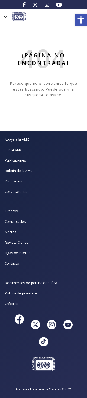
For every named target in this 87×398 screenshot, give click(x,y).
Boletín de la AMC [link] (18, 170)
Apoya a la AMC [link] (17, 139)
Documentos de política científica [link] (31, 282)
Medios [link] (10, 232)
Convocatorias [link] (16, 191)
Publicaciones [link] (15, 160)
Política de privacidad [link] (21, 293)
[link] (81, 20)
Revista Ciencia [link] (17, 242)
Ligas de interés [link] (17, 252)
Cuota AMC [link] (13, 149)
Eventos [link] (11, 211)
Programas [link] (14, 181)
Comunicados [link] (15, 221)
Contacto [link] (12, 263)
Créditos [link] (11, 303)
